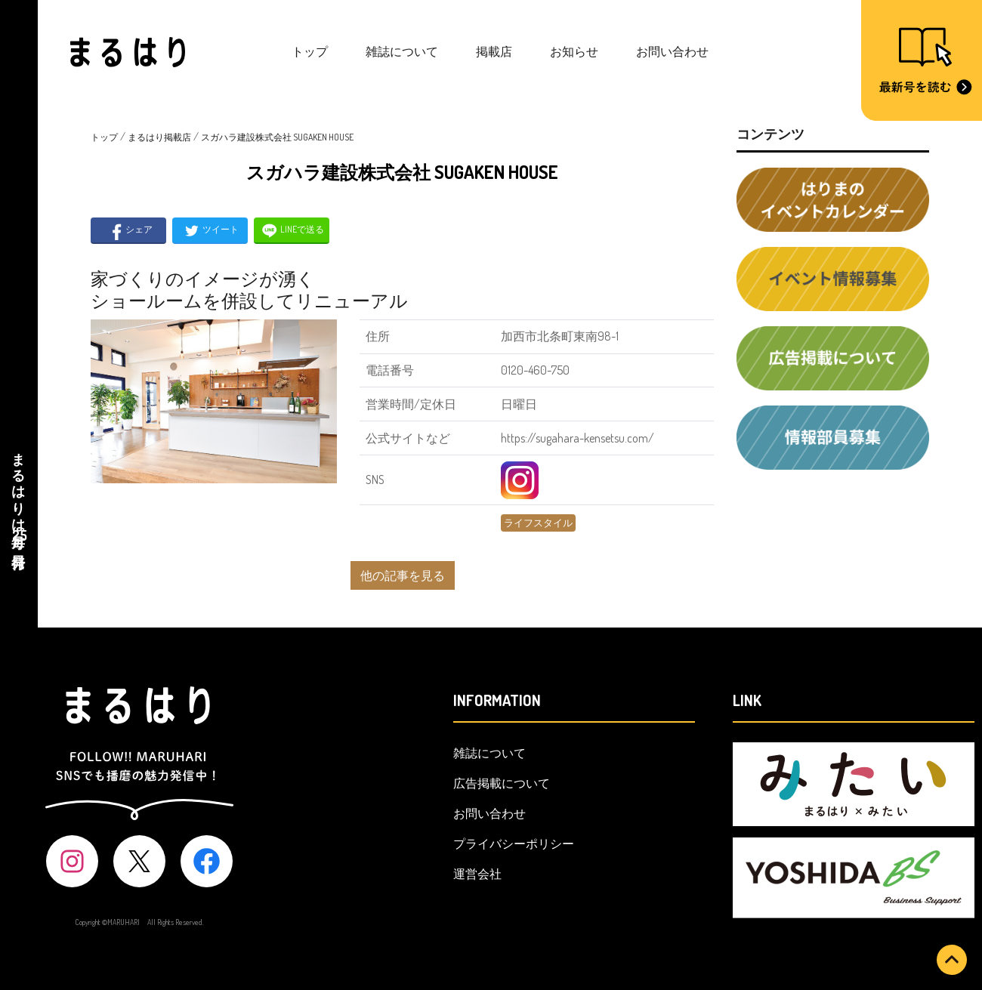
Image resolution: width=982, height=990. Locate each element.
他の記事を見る (402, 575)
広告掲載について (501, 783)
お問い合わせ (672, 51)
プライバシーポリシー (513, 843)
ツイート (210, 230)
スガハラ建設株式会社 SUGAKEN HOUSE (277, 137)
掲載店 (494, 51)
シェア (129, 230)
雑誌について (402, 51)
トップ (310, 51)
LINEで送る (292, 230)
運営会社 (477, 873)
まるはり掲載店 (159, 137)
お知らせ (574, 51)
